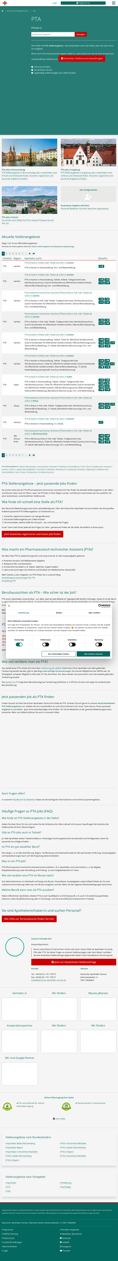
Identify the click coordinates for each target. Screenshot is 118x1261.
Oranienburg (71, 469)
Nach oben (60, 1119)
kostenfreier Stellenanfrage (64, 246)
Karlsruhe (108, 466)
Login (54, 3)
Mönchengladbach (29, 469)
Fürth (83, 466)
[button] (113, 3)
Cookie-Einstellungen (12, 1242)
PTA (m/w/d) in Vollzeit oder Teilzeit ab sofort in (49, 262)
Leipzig (18, 469)
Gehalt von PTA (12, 682)
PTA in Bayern (67, 1151)
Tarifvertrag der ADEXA (51, 668)
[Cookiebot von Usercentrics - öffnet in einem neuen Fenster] (100, 606)
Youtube (66, 1250)
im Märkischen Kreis (46, 472)
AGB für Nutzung (10, 1234)
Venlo (18, 472)
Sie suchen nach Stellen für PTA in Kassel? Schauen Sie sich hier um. (28, 220)
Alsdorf (21, 466)
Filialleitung (65, 1183)
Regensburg (90, 469)
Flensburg (62, 466)
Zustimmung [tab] (23, 613)
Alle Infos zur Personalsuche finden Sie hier (29, 918)
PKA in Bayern (12, 1160)
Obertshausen (61, 469)
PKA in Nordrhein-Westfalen (73, 1143)
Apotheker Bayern (14, 1147)
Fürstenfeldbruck (73, 466)
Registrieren (83, 3)
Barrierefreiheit (10, 1246)
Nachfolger (65, 1187)
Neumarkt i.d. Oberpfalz (45, 469)
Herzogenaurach (97, 466)
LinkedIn (66, 1242)
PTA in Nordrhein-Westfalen (73, 1156)
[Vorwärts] (30, 253)
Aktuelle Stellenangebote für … (18, 11)
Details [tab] (59, 613)
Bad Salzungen (31, 466)
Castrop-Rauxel (43, 466)
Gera (88, 466)
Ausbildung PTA (9, 580)
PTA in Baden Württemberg (73, 1147)
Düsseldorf (53, 466)
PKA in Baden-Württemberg (19, 1156)
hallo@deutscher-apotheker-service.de (48, 980)
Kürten (12, 469)
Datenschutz (8, 1238)
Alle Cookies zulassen (93, 654)
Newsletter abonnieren (71, 1234)
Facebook (66, 1238)
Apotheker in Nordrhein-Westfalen (22, 1151)
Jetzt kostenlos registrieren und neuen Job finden (32, 534)
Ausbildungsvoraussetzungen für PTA (18, 577)
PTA (8, 1187)
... (26, 253)
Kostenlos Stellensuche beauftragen (82, 58)
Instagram (66, 1246)
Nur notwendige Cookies (58, 654)
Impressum (8, 1229)
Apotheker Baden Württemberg (20, 1143)
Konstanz (5, 469)
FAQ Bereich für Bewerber (23, 799)
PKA (8, 1191)
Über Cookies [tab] (94, 613)
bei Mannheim (32, 472)
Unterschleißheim (8, 472)
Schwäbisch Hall (102, 469)
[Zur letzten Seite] (34, 253)
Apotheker (11, 1183)
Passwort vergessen (70, 1229)
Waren (23, 472)
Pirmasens (81, 469)
